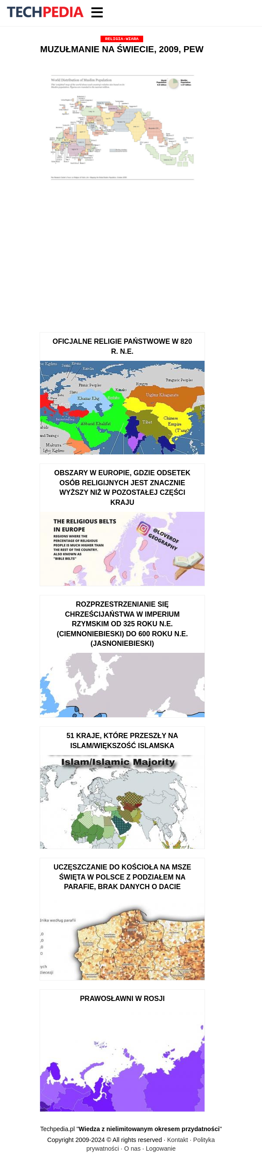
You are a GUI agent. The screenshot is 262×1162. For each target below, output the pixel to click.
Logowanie (161, 1148)
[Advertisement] (122, 258)
